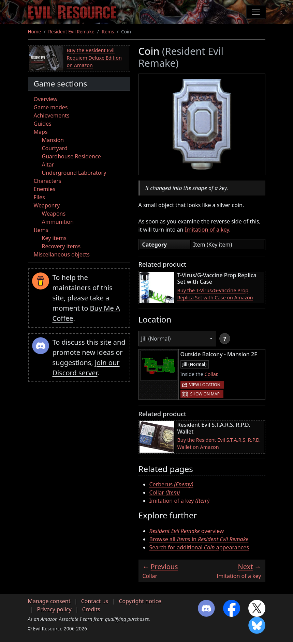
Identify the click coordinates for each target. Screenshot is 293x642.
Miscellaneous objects (62, 254)
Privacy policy (54, 609)
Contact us (94, 601)
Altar (48, 164)
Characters (47, 181)
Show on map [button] (205, 394)
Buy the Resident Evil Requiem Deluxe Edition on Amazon (94, 57)
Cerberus (171, 484)
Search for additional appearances (199, 547)
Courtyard (55, 148)
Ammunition (58, 221)
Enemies (45, 189)
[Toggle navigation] (255, 12)
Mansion (53, 140)
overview (186, 531)
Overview (46, 99)
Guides (43, 123)
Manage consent (49, 601)
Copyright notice (140, 601)
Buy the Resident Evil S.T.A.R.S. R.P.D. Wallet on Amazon (219, 444)
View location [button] (204, 385)
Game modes (51, 107)
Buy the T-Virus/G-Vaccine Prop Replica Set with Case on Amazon (215, 294)
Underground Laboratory (74, 172)
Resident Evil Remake (71, 31)
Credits (91, 609)
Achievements (52, 115)
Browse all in (199, 539)
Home (34, 31)
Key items (54, 238)
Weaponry (47, 205)
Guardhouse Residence (71, 156)
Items (108, 31)
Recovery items (61, 246)
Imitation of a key (207, 229)
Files (39, 197)
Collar (211, 374)
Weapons (54, 213)
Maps (41, 132)
